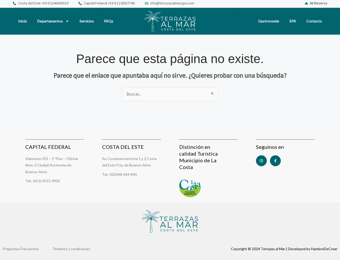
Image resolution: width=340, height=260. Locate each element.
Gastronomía (268, 21)
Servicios (86, 21)
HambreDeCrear (324, 249)
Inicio (22, 21)
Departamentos (53, 21)
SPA (292, 21)
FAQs (108, 21)
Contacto (314, 21)
